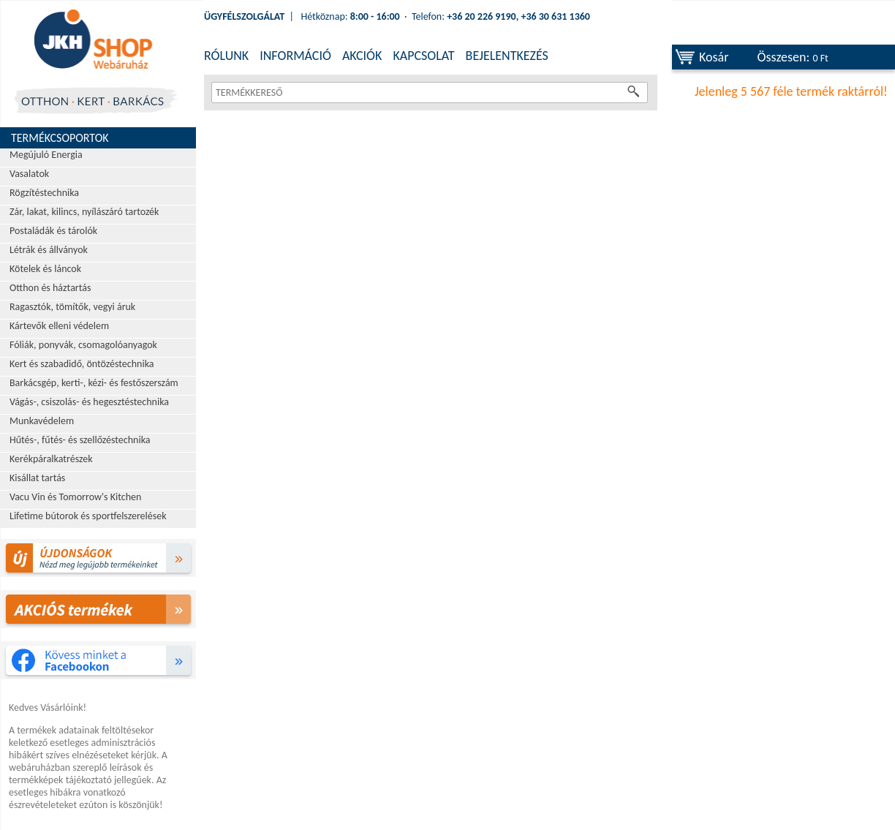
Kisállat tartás (37, 478)
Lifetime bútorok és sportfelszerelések (88, 516)
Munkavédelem (42, 421)
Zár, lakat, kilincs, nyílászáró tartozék (84, 211)
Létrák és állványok (49, 250)
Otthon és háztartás (50, 288)
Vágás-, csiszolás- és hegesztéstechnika (89, 402)
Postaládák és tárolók (53, 231)
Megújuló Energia (46, 154)
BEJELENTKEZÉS (507, 56)
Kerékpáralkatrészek (51, 459)
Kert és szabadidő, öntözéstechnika (82, 364)
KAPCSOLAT (423, 56)
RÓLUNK (226, 56)
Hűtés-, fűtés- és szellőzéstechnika (80, 440)
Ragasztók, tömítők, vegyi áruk (72, 307)
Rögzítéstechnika (44, 192)
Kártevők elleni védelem (59, 326)
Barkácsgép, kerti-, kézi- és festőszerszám (94, 383)
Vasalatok (29, 173)
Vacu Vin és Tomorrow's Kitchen (75, 497)
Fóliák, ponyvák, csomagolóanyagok (83, 345)
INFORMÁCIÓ (295, 56)
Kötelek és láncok (45, 269)
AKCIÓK (362, 56)
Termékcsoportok (60, 138)
